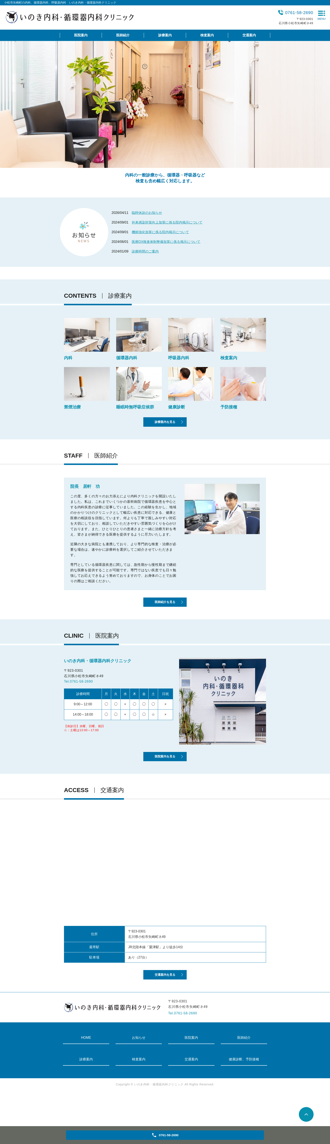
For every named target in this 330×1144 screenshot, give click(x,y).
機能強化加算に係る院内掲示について (160, 232)
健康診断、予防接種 (244, 1092)
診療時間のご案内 (145, 251)
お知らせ (138, 1070)
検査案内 (207, 35)
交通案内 (249, 35)
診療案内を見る (165, 428)
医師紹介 (123, 35)
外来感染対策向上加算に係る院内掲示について (167, 222)
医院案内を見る (165, 779)
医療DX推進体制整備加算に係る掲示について (166, 242)
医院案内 (81, 35)
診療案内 (165, 35)
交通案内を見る (165, 1006)
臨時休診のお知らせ (147, 213)
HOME (86, 1070)
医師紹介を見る (165, 617)
